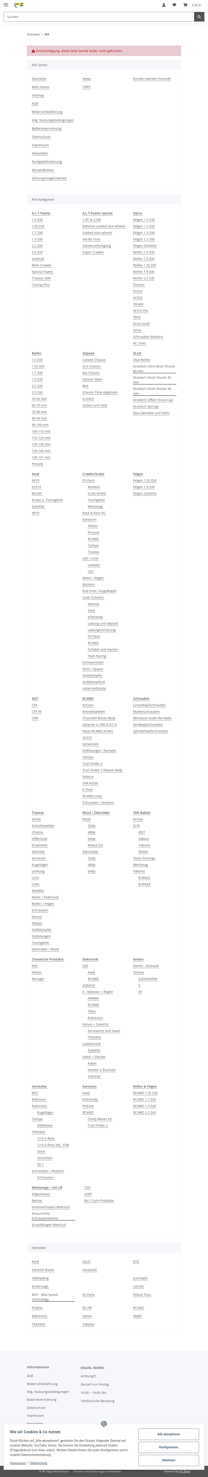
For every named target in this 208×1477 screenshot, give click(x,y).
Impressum (19, 1463)
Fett (34, 966)
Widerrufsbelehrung (47, 112)
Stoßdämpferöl (93, 682)
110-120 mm (41, 438)
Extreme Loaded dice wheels (103, 226)
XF (140, 992)
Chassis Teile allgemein (100, 392)
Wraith (37, 493)
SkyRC (137, 1316)
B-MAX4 (144, 884)
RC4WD (93, 539)
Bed (85, 386)
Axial (91, 610)
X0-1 (40, 1164)
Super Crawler (93, 252)
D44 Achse (90, 783)
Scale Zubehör (93, 597)
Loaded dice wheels (97, 232)
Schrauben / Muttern (98, 802)
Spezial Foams (42, 271)
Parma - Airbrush (146, 966)
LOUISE (138, 1286)
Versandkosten (43, 170)
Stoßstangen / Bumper (99, 750)
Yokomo (144, 845)
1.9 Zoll (37, 239)
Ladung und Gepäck (103, 623)
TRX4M (138, 304)
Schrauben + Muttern (48, 1171)
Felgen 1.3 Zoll (144, 226)
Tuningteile (96, 500)
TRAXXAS (94, 1037)
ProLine (37, 464)
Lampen (94, 565)
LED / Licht (90, 558)
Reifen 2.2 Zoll (143, 278)
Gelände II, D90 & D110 (99, 724)
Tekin (92, 1011)
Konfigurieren (167, 1447)
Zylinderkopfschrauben (150, 731)
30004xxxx (44, 1125)
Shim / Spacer (92, 669)
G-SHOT (88, 399)
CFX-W (36, 711)
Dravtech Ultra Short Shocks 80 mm (154, 368)
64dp (91, 838)
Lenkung (38, 871)
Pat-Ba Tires (91, 239)
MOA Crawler (42, 265)
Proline (37, 1307)
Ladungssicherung (102, 630)
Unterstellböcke (94, 688)
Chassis (139, 284)
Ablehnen (167, 1460)
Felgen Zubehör (145, 245)
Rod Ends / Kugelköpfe (99, 591)
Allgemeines (41, 1194)
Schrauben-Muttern (148, 336)
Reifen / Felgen (43, 903)
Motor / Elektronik (45, 897)
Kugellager (40, 864)
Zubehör (38, 506)
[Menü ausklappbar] (6, 3)
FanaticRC (89, 1270)
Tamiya (93, 545)
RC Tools (139, 343)
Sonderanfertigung (96, 245)
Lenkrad (38, 258)
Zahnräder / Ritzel (45, 949)
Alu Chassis (91, 373)
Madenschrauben (146, 711)
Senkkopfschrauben (148, 724)
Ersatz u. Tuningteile (47, 500)
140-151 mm (41, 457)
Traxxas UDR (41, 278)
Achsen (87, 705)
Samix (86, 1316)
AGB (35, 103)
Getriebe (38, 851)
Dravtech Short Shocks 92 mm (152, 379)
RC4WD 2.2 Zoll (144, 1112)
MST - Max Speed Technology (45, 1296)
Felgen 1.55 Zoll (144, 480)
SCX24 (137, 297)
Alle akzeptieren (167, 1434)
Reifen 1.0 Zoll (143, 252)
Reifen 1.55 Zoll (144, 265)
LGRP (88, 1194)
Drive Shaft (141, 323)
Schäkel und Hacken (103, 649)
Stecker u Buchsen (102, 1070)
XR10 (35, 513)
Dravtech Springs (146, 406)
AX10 (35, 480)
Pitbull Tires (142, 1294)
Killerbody (95, 617)
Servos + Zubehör (95, 1024)
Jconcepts (140, 1278)
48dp (91, 832)
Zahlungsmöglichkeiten (49, 178)
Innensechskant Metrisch (51, 1207)
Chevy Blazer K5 (100, 1119)
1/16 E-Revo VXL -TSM (53, 1145)
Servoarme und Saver (104, 1031)
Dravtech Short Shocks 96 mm (152, 391)
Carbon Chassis (94, 360)
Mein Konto (40, 87)
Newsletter (40, 153)
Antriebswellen (93, 711)
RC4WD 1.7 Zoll (144, 1099)
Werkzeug (95, 506)
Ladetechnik (91, 1044)
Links (35, 884)
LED (90, 571)
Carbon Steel (92, 379)
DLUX (86, 1261)
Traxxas (93, 552)
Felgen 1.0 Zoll (144, 219)
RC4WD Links (92, 796)
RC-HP (87, 1307)
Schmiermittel (93, 662)
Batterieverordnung (46, 128)
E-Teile (87, 789)
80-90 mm (39, 418)
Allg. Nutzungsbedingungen (53, 120)
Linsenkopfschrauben (149, 705)
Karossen (89, 519)
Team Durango (144, 858)
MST (142, 832)
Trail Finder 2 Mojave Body (102, 770)
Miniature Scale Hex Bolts (152, 718)
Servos (37, 916)
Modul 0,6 (95, 845)
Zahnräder (90, 851)
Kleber (93, 526)
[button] (164, 4)
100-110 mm (41, 431)
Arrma (138, 819)
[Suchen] (199, 17)
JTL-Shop (184, 1471)
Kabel (92, 1063)
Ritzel (86, 819)
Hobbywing (40, 1278)
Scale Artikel (97, 493)
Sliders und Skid (94, 405)
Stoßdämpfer (92, 675)
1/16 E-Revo (46, 1138)
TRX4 (137, 317)
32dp (91, 825)
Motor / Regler (93, 578)
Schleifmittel (148, 979)
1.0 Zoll (37, 219)
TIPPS (86, 87)
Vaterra (87, 776)
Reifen (143, 851)
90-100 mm (40, 425)
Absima (93, 604)
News (86, 78)
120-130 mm (41, 444)
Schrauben (40, 910)
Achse (36, 819)
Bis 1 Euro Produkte (99, 1200)
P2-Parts (88, 480)
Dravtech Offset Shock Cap (153, 400)
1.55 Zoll (38, 226)
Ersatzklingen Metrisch (49, 1225)
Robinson (39, 1099)
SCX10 (36, 487)
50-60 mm (39, 399)
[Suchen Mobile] (99, 17)
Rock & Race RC (94, 513)
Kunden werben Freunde (152, 78)
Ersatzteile (40, 845)
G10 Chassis (91, 366)
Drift (136, 825)
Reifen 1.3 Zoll (143, 258)
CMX (35, 718)
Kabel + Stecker (94, 1057)
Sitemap (38, 95)
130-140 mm (41, 451)
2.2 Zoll (37, 245)
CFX (34, 705)
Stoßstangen (41, 936)
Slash (41, 1151)
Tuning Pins (41, 284)
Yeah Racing (97, 656)
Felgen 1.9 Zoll (144, 232)
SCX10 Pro (140, 310)
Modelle (38, 890)
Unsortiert (44, 1158)
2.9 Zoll (37, 252)
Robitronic (95, 1018)
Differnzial (39, 838)
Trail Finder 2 (92, 763)
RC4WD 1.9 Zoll (144, 1106)
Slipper (37, 923)
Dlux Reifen (141, 360)
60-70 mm (39, 405)
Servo (137, 330)
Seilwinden (90, 744)
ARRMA (93, 998)
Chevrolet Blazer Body (98, 718)
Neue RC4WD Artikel (97, 731)
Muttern (94, 487)
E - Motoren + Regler (97, 992)
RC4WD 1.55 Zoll (145, 1093)
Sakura (144, 838)
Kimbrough (40, 1286)
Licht (35, 877)
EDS (136, 1261)
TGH (87, 1187)
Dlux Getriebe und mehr (151, 413)
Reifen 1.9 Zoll (143, 271)
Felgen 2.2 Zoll (144, 239)
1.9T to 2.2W (91, 219)
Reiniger (38, 979)
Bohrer (37, 1200)
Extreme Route (43, 1270)
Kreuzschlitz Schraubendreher (45, 1215)
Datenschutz (39, 1463)
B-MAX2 (144, 877)
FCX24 (137, 291)
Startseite (39, 78)
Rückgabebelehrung (47, 161)
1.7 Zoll (37, 232)
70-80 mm (39, 412)
